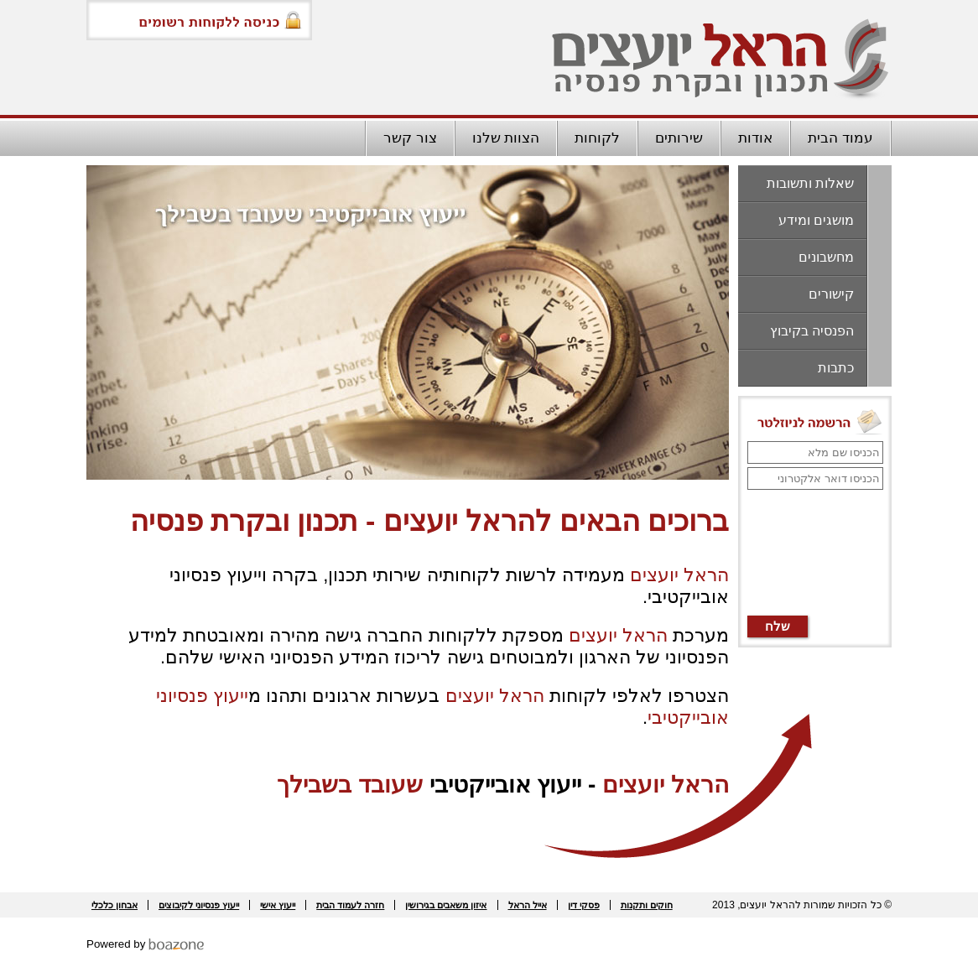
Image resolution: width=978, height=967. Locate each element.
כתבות (836, 368)
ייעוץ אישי (277, 905)
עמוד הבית (840, 138)
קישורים (831, 294)
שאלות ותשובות (810, 183)
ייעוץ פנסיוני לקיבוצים (199, 905)
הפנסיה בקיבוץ (812, 331)
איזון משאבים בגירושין (445, 905)
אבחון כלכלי (114, 905)
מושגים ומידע (816, 220)
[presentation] (814, 553)
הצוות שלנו (506, 138)
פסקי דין (584, 905)
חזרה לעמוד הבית (350, 905)
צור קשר (410, 138)
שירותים (679, 138)
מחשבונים (826, 257)
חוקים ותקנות (647, 905)
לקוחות (597, 138)
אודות (755, 138)
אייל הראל (527, 905)
